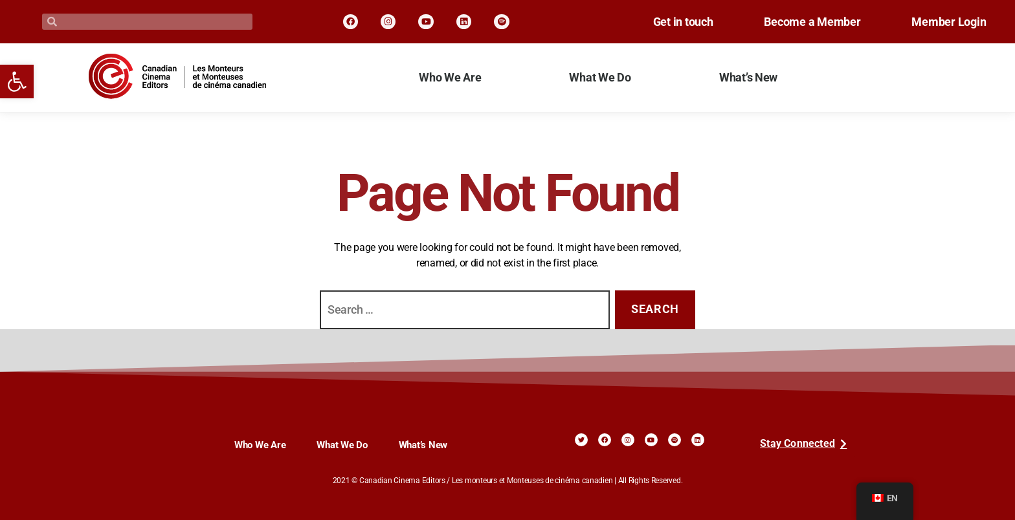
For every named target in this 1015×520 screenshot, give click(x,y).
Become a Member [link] (801, 22)
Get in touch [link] (665, 22)
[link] (17, 81)
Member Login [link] (945, 22)
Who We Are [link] (450, 77)
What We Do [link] (599, 77)
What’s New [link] (748, 77)
